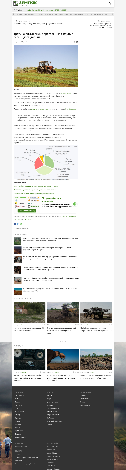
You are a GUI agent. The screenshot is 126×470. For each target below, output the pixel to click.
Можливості (84, 363)
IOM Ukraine (66, 90)
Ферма (19, 14)
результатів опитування (41, 106)
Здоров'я (18, 382)
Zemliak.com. (70, 106)
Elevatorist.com (52, 424)
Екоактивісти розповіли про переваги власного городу (36, 183)
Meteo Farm (51, 437)
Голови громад (85, 370)
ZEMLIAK (18, 415)
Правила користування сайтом (26, 422)
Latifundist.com (53, 411)
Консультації (63, 14)
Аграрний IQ (53, 408)
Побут (17, 373)
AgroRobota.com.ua (54, 433)
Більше (63, 306)
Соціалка (18, 398)
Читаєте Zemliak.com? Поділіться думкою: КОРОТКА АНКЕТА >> (46, 10)
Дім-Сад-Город (29, 14)
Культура (18, 389)
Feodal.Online (52, 440)
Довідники (85, 357)
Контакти (18, 425)
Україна (17, 225)
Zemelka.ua (51, 430)
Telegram (17, 216)
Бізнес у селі (19, 376)
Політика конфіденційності (25, 428)
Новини (24, 289)
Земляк (64, 213)
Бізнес (49, 360)
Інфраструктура (20, 402)
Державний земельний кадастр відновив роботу (34, 190)
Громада (40, 14)
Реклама (19, 408)
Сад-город (18, 370)
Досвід (17, 379)
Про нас (18, 419)
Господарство (20, 360)
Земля (23, 336)
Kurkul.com (51, 414)
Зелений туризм (51, 14)
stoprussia (25, 225)
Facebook (72, 213)
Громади (83, 366)
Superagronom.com (54, 421)
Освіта (17, 386)
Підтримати (75, 455)
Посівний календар (101, 14)
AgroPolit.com (52, 417)
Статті (50, 357)
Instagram (29, 216)
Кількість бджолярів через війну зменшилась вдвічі (35, 187)
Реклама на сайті (21, 411)
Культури (83, 360)
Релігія (17, 392)
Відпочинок (19, 395)
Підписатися (44, 455)
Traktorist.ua (51, 427)
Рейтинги (88, 14)
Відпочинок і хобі (76, 14)
